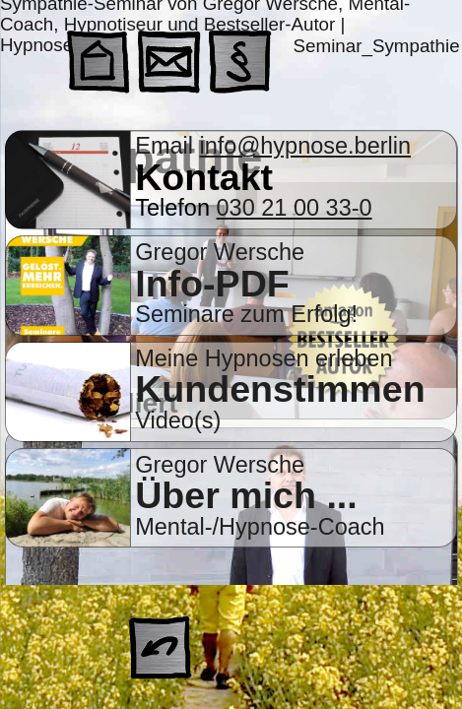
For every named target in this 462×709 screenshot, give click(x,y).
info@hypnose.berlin (306, 146)
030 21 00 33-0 (294, 208)
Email (167, 146)
